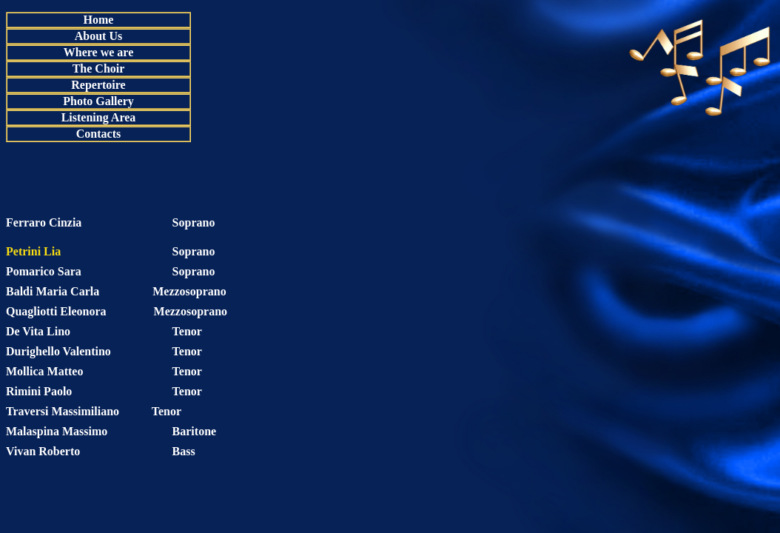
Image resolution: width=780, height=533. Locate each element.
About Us (98, 36)
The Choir (99, 68)
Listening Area (98, 117)
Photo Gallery (98, 101)
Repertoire (98, 84)
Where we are (98, 52)
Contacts (98, 133)
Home (99, 19)
